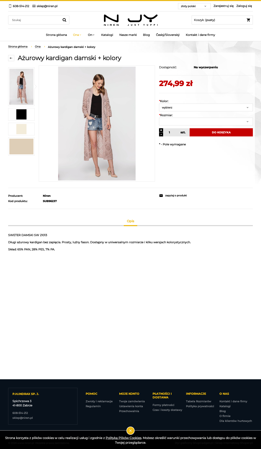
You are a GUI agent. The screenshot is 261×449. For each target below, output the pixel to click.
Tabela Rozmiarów (198, 401)
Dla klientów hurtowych (235, 420)
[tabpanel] (130, 242)
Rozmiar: (166, 115)
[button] (181, 195)
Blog (222, 411)
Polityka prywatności (200, 406)
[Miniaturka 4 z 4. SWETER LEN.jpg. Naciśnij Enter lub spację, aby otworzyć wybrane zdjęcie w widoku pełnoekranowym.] (21, 146)
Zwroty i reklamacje (99, 401)
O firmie (224, 416)
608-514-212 (20, 413)
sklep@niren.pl (22, 417)
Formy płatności (163, 405)
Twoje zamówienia (132, 401)
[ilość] (168, 132)
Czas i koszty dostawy (167, 409)
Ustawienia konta (131, 406)
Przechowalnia (129, 411)
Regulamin (93, 406)
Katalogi (225, 406)
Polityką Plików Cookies (123, 438)
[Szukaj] (64, 19)
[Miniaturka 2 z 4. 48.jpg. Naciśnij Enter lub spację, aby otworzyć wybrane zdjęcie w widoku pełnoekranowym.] (21, 114)
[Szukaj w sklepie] (35, 19)
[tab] (130, 221)
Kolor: (163, 101)
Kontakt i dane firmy (233, 401)
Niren (47, 195)
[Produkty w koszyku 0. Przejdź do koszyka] (222, 20)
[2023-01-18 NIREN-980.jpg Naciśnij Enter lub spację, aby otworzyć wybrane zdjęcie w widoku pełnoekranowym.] (97, 123)
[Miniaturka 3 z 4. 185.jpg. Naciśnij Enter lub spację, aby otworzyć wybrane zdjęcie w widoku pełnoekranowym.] (21, 129)
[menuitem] (56, 35)
